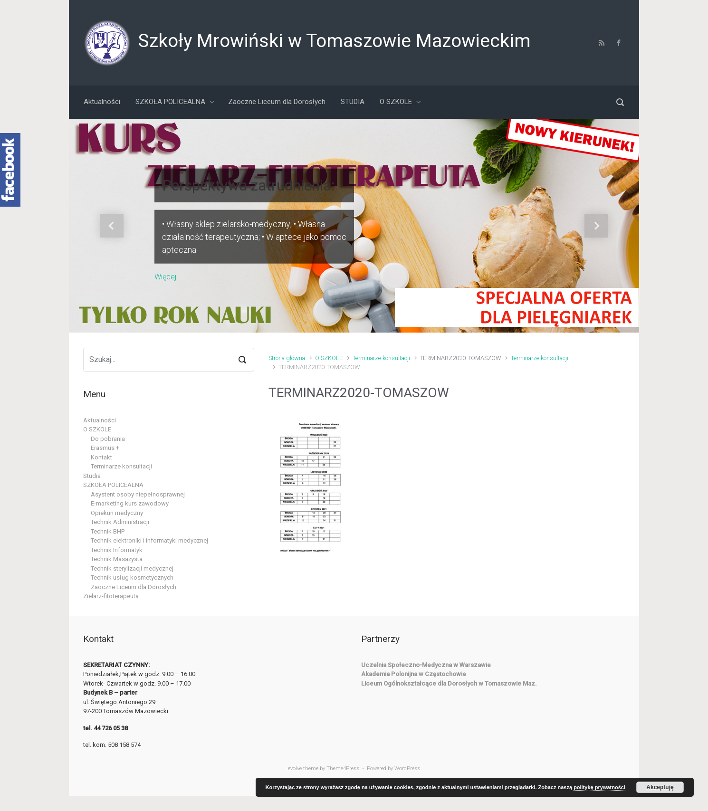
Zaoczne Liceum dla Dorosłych (133, 587)
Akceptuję (659, 787)
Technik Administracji (120, 521)
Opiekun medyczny (117, 512)
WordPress (407, 768)
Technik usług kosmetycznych (132, 577)
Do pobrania (108, 438)
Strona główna (286, 358)
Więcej (165, 276)
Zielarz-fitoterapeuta (111, 596)
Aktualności (99, 420)
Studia (92, 475)
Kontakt (101, 457)
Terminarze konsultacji (381, 358)
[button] (111, 226)
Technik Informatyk (117, 549)
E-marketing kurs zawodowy (130, 503)
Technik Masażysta (117, 559)
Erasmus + (105, 447)
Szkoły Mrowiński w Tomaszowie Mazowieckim (334, 41)
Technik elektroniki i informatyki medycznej (149, 540)
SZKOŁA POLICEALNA (113, 484)
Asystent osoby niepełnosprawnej (138, 494)
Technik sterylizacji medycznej (132, 568)
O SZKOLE (329, 358)
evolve (295, 768)
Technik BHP (107, 531)
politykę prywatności (599, 787)
